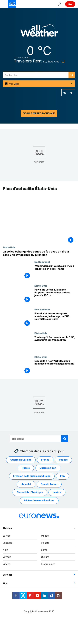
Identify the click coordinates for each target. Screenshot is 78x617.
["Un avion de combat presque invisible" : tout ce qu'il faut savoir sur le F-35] (54, 343)
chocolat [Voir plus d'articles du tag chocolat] (26, 484)
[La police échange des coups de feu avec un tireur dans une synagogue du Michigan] (39, 253)
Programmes (48, 564)
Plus (5, 583)
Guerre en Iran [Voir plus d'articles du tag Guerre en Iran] (48, 467)
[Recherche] (39, 75)
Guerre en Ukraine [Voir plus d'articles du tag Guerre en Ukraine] (20, 459)
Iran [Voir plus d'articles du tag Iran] (62, 475)
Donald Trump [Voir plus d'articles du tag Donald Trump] (49, 484)
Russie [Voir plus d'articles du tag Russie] (26, 467)
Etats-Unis (9, 247)
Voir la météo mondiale (39, 113)
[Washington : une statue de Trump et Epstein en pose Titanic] (54, 272)
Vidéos (6, 564)
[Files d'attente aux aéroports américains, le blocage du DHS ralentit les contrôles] (54, 320)
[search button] (72, 75)
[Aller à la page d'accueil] (12, 4)
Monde (45, 535)
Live (70, 4)
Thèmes (7, 528)
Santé (44, 549)
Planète (45, 542)
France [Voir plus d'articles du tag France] (45, 459)
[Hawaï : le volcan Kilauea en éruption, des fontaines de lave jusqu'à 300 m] (54, 296)
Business (7, 542)
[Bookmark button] (62, 61)
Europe (7, 535)
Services (7, 574)
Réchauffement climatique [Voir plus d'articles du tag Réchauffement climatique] (39, 500)
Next (5, 549)
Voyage (7, 556)
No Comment (42, 261)
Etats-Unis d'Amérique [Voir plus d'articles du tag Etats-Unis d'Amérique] (30, 492)
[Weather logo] (39, 31)
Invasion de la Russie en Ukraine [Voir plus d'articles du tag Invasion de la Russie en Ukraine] (31, 475)
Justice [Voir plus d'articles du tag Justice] (57, 492)
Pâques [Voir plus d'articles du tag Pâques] (63, 459)
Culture (45, 556)
